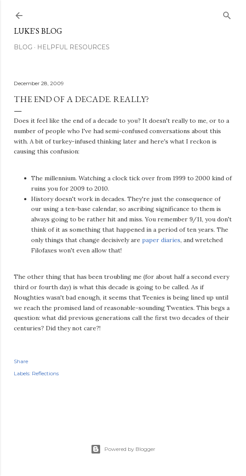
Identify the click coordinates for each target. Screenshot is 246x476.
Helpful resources (73, 47)
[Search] (227, 13)
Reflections (45, 373)
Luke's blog (38, 31)
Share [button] (21, 361)
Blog (23, 47)
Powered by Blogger (123, 449)
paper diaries (161, 240)
